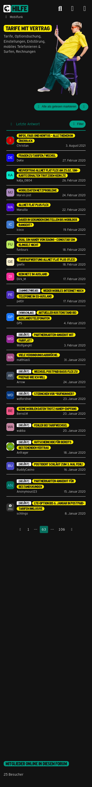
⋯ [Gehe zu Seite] (35, 529)
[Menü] (85, 9)
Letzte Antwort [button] (28, 124)
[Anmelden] (72, 9)
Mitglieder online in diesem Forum (36, 763)
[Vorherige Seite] (20, 529)
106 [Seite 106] (61, 529)
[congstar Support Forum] (15, 9)
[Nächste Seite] (71, 529)
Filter (77, 124)
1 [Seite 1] (28, 529)
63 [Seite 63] (44, 529)
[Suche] (60, 9)
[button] (83, 106)
